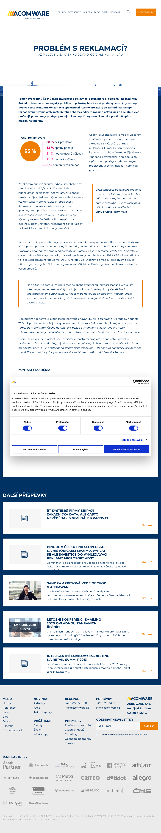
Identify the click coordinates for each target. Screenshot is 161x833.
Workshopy (41, 734)
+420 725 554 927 (106, 703)
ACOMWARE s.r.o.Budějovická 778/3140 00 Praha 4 (139, 708)
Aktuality (39, 703)
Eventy (38, 725)
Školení (38, 729)
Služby (62, 12)
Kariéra (87, 12)
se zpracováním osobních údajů (125, 734)
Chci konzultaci (146, 12)
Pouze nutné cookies (34, 449)
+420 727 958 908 (76, 703)
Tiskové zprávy (43, 712)
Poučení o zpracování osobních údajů (78, 727)
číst (147, 525)
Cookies (70, 743)
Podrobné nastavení (131, 439)
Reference (74, 12)
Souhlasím (108, 734)
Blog (97, 12)
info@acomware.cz (77, 707)
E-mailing (71, 734)
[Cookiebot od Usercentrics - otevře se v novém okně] (135, 382)
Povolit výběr (80, 449)
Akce (37, 707)
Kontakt (115, 12)
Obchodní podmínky (78, 738)
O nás (105, 12)
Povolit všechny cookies (126, 449)
